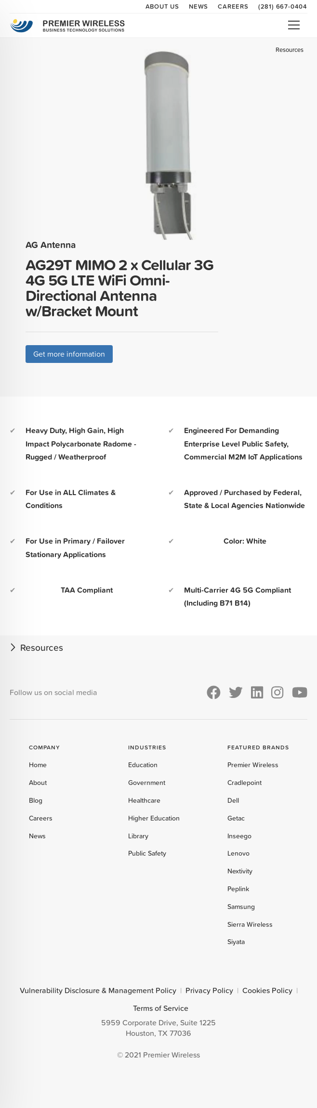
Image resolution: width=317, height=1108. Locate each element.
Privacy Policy (209, 990)
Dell (233, 800)
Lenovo (238, 853)
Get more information (69, 354)
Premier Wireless (252, 765)
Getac (236, 818)
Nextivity (239, 871)
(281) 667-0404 (282, 6)
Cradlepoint (244, 782)
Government (146, 782)
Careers (233, 6)
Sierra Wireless (250, 924)
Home (38, 765)
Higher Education (154, 818)
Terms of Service (160, 1008)
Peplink (238, 889)
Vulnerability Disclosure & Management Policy (98, 990)
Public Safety (147, 853)
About (38, 782)
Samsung (241, 906)
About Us (162, 6)
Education (143, 765)
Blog (35, 800)
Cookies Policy (267, 990)
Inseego (239, 836)
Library (138, 836)
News (198, 6)
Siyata (236, 941)
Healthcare (144, 800)
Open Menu (294, 25)
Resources (290, 49)
